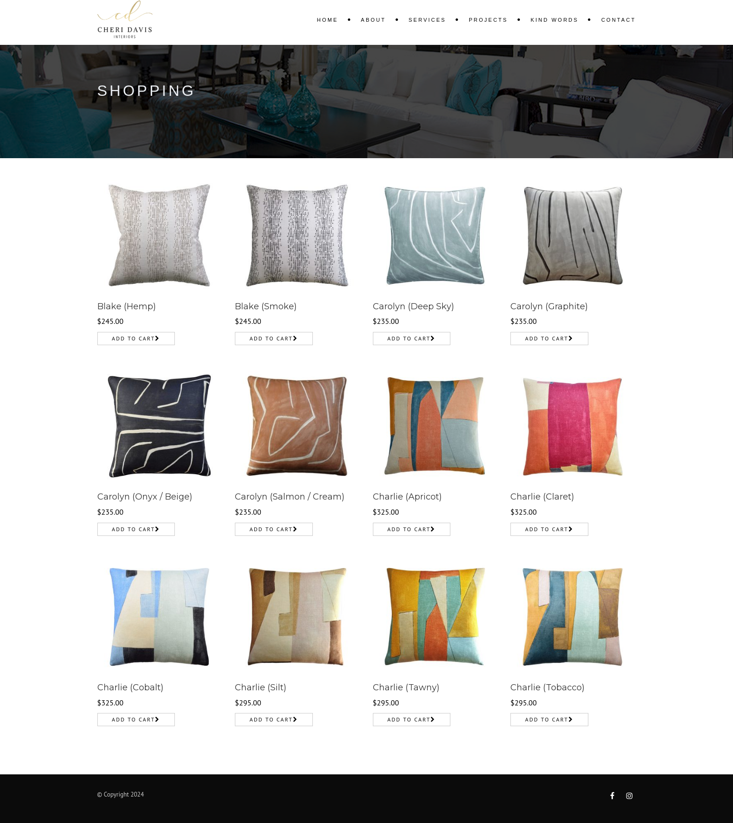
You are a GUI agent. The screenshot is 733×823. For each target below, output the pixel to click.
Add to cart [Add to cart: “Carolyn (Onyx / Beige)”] (133, 529)
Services (427, 20)
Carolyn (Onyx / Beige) (144, 497)
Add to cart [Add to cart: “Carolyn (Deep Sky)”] (409, 338)
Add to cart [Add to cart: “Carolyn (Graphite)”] (547, 338)
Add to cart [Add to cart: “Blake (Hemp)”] (133, 338)
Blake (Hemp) (126, 306)
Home (327, 20)
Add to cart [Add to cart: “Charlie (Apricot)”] (409, 529)
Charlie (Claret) (542, 497)
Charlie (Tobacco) (547, 687)
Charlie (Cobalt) (130, 687)
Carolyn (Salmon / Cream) (290, 497)
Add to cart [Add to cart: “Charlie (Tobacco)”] (547, 719)
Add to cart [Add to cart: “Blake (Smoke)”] (271, 338)
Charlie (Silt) (260, 687)
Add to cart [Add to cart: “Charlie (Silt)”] (271, 719)
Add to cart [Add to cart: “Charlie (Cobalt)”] (133, 719)
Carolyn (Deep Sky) (413, 306)
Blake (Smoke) (266, 306)
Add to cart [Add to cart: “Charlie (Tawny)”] (409, 719)
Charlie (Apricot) (407, 497)
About (373, 20)
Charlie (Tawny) (406, 687)
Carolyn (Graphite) (549, 306)
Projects (488, 20)
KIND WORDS (555, 20)
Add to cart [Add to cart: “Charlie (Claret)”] (547, 529)
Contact (618, 20)
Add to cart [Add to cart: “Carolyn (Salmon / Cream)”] (271, 529)
